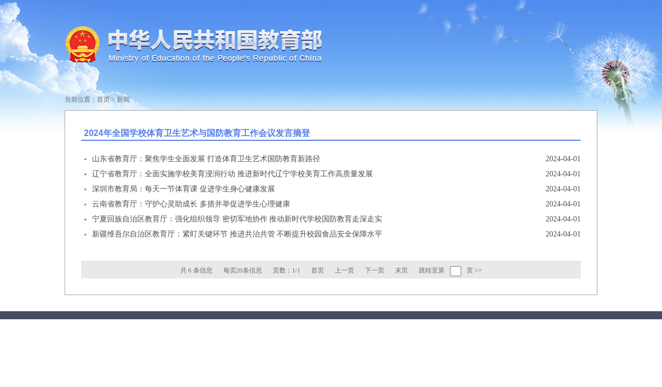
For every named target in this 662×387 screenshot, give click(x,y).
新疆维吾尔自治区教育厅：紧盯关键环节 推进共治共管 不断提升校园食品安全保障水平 (237, 234)
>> (478, 270)
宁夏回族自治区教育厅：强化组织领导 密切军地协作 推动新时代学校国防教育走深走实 (237, 219)
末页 (401, 270)
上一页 (344, 270)
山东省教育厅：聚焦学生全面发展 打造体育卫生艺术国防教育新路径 (206, 159)
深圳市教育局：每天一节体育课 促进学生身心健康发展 (183, 189)
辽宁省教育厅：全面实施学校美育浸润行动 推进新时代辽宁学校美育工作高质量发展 (232, 174)
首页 (103, 99)
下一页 (374, 270)
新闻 (123, 99)
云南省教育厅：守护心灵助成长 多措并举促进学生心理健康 (191, 204)
